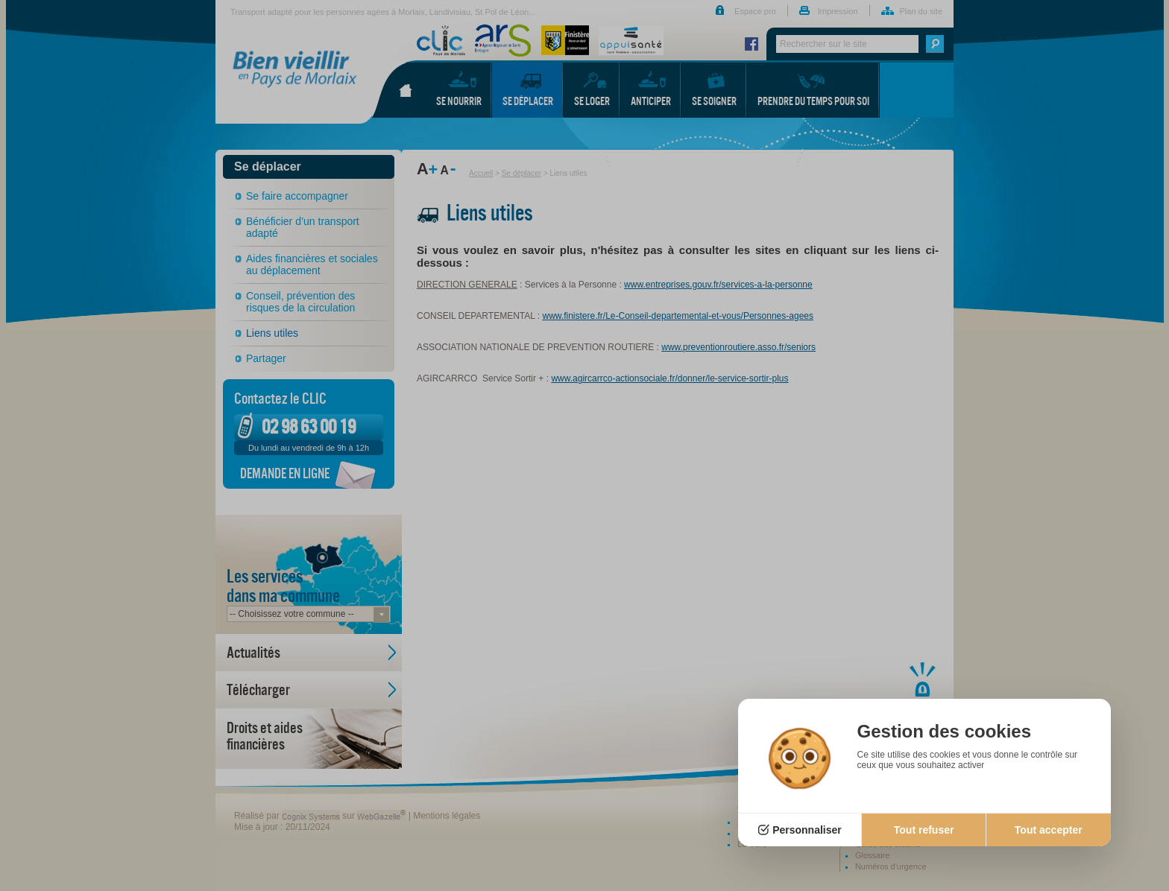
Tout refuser (924, 830)
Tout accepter (1049, 830)
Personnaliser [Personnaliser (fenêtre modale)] (807, 830)
